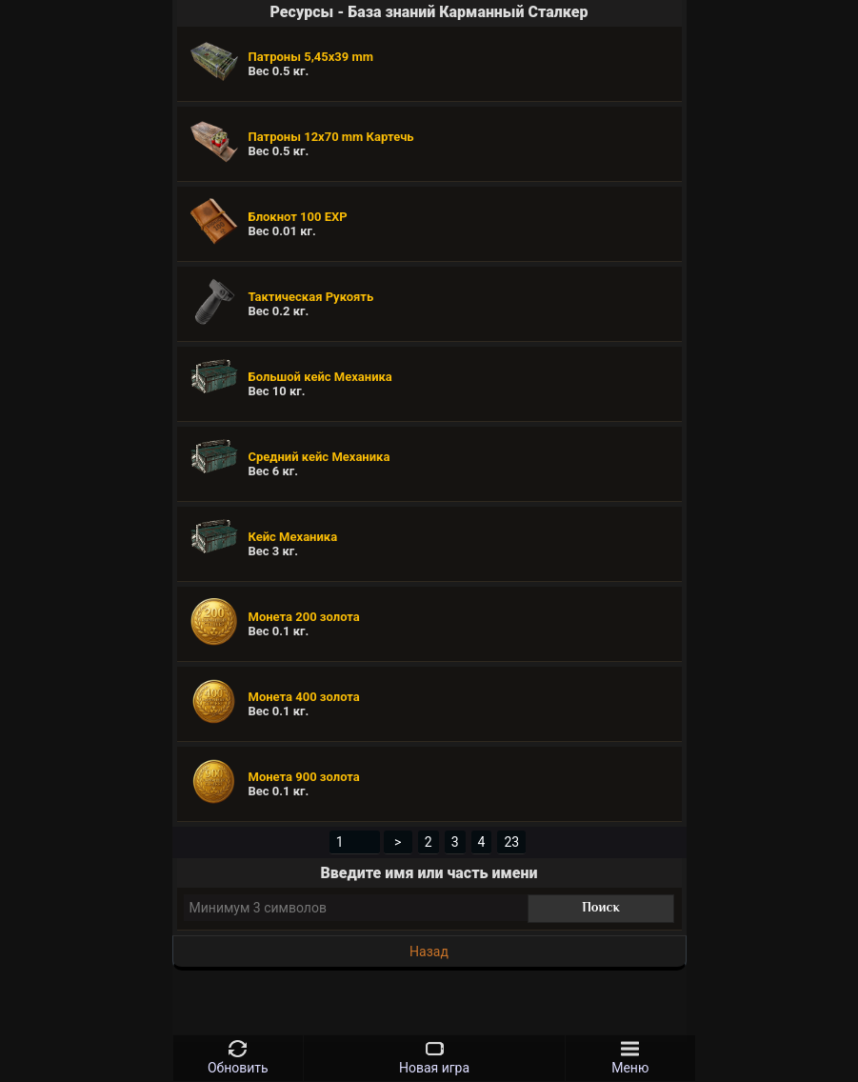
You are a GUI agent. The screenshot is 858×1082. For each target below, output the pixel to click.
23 (511, 842)
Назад (429, 951)
